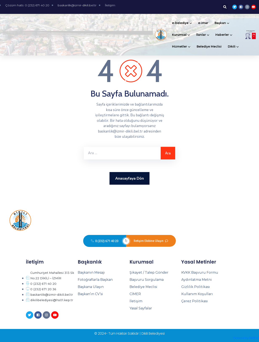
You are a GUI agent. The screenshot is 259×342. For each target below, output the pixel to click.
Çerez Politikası (194, 301)
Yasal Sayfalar (141, 308)
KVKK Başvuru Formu (199, 272)
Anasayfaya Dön (129, 178)
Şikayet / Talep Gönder (149, 272)
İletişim (136, 301)
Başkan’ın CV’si (90, 294)
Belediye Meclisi (143, 287)
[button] (225, 7)
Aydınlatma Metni (196, 280)
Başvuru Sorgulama (147, 280)
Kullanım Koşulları (197, 294)
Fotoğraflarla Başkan (95, 280)
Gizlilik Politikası (195, 287)
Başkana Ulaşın (91, 287)
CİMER (135, 294)
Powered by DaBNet (246, 338)
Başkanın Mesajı (91, 272)
